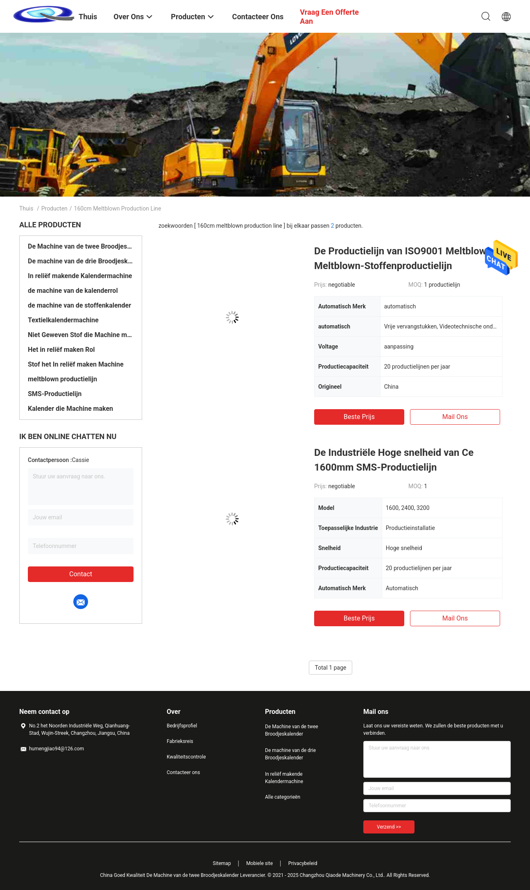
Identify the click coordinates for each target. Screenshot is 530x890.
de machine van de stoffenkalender (79, 305)
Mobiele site (259, 863)
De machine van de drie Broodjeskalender (81, 261)
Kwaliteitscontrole (186, 757)
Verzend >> (389, 827)
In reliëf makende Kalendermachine (80, 276)
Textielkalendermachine (63, 320)
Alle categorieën (282, 797)
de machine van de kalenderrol (73, 290)
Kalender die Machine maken (70, 408)
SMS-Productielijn (55, 394)
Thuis (26, 208)
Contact (80, 574)
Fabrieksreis (180, 741)
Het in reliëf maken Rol (61, 349)
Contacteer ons (183, 772)
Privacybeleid (302, 863)
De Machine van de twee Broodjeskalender (81, 246)
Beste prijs (359, 417)
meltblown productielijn (62, 379)
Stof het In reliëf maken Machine (76, 364)
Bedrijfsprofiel (182, 726)
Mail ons (455, 417)
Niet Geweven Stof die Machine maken (81, 335)
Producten (54, 208)
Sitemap (222, 863)
